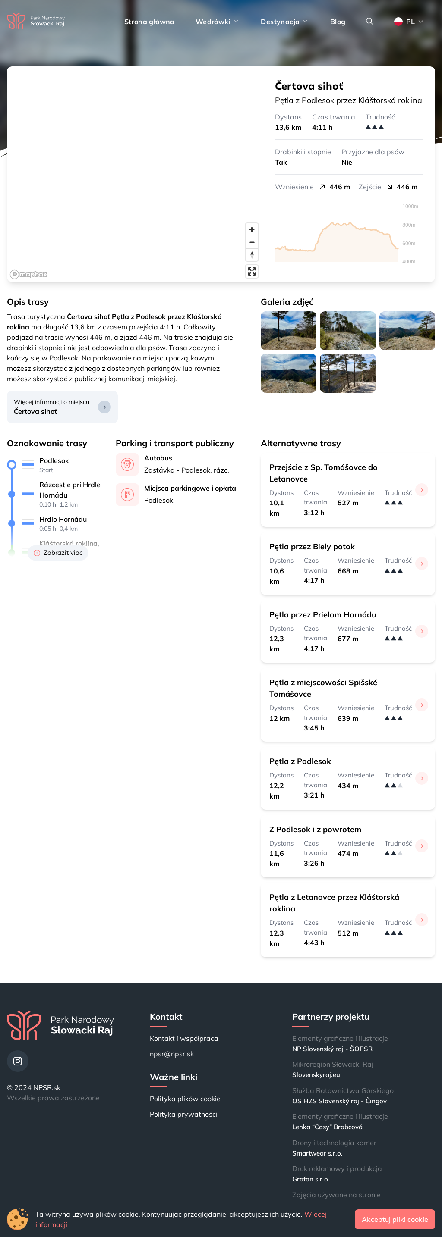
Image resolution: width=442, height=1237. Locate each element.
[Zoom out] (252, 242)
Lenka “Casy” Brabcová (327, 1127)
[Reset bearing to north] (252, 254)
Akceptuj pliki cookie (395, 1219)
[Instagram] (17, 1061)
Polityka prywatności (184, 1114)
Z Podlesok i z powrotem (315, 829)
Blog (338, 21)
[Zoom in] (252, 229)
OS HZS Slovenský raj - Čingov (339, 1101)
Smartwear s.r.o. (317, 1153)
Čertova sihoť (35, 411)
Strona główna (149, 21)
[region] (134, 174)
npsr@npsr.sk (172, 1053)
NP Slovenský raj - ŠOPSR (332, 1049)
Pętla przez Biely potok (312, 546)
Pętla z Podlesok (300, 761)
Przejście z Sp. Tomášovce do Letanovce (323, 473)
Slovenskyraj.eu (316, 1075)
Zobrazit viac (58, 552)
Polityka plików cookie (185, 1098)
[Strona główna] (36, 21)
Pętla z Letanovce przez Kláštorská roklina (334, 903)
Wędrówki (218, 21)
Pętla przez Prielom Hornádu (322, 615)
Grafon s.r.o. (311, 1179)
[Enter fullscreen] (252, 271)
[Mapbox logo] (28, 274)
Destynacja (285, 21)
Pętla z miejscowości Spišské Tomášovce (323, 688)
